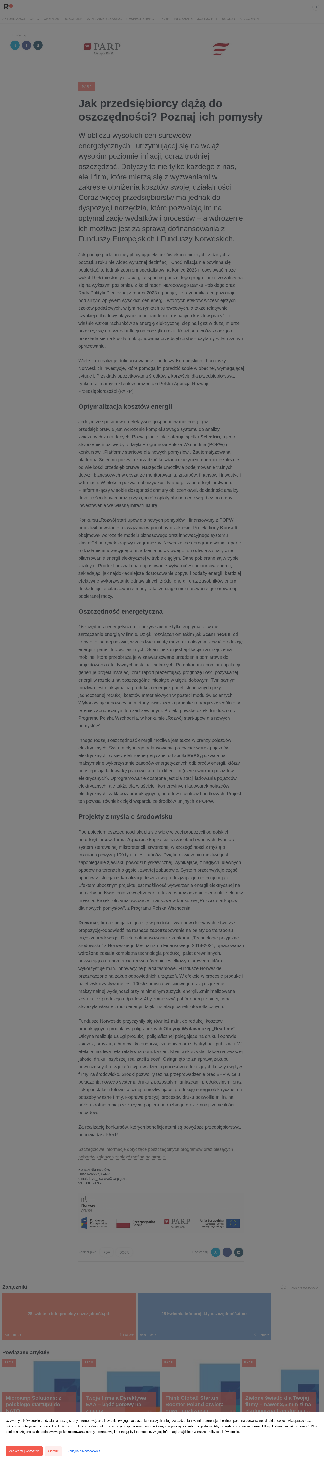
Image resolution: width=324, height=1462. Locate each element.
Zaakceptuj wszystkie (24, 1451)
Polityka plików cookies (83, 1451)
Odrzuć (53, 1451)
